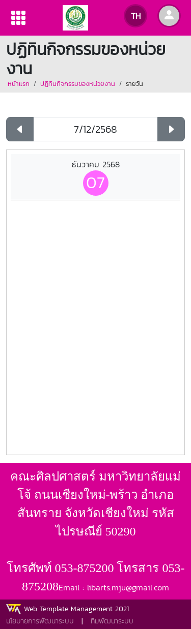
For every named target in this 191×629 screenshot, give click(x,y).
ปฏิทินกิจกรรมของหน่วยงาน (77, 83)
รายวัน (134, 83)
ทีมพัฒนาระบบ (112, 621)
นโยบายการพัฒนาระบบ (40, 621)
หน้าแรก (19, 83)
